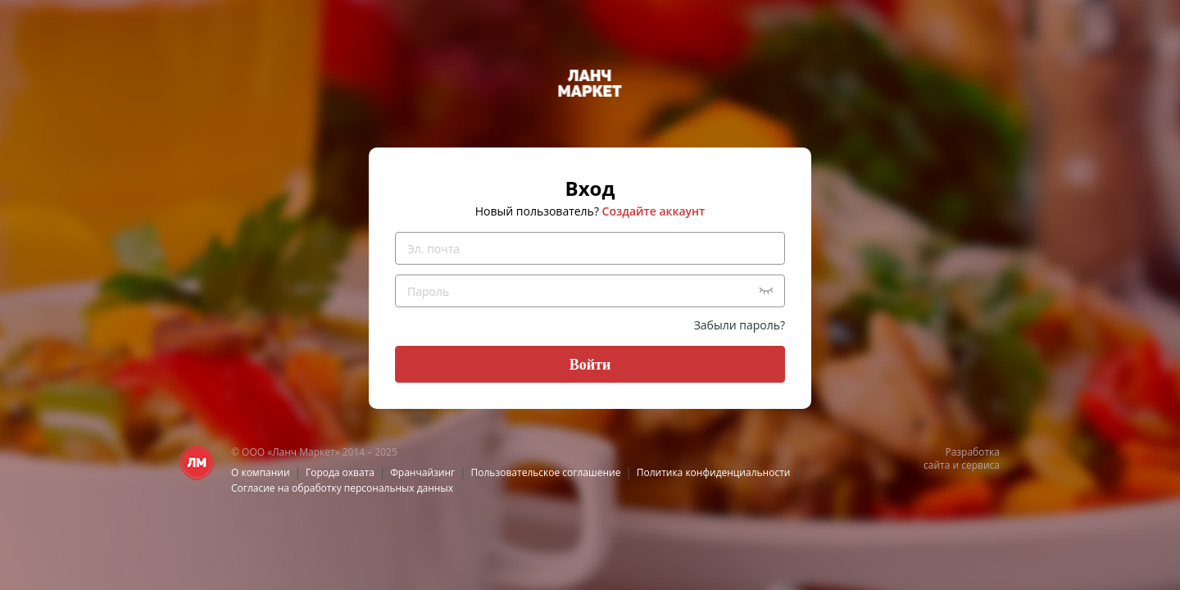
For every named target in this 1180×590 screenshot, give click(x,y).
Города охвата (340, 472)
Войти (590, 364)
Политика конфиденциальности (714, 472)
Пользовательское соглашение (546, 472)
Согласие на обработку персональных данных (342, 488)
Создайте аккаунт (654, 211)
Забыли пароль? (739, 325)
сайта (937, 465)
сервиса (980, 465)
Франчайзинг (422, 472)
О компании (260, 472)
